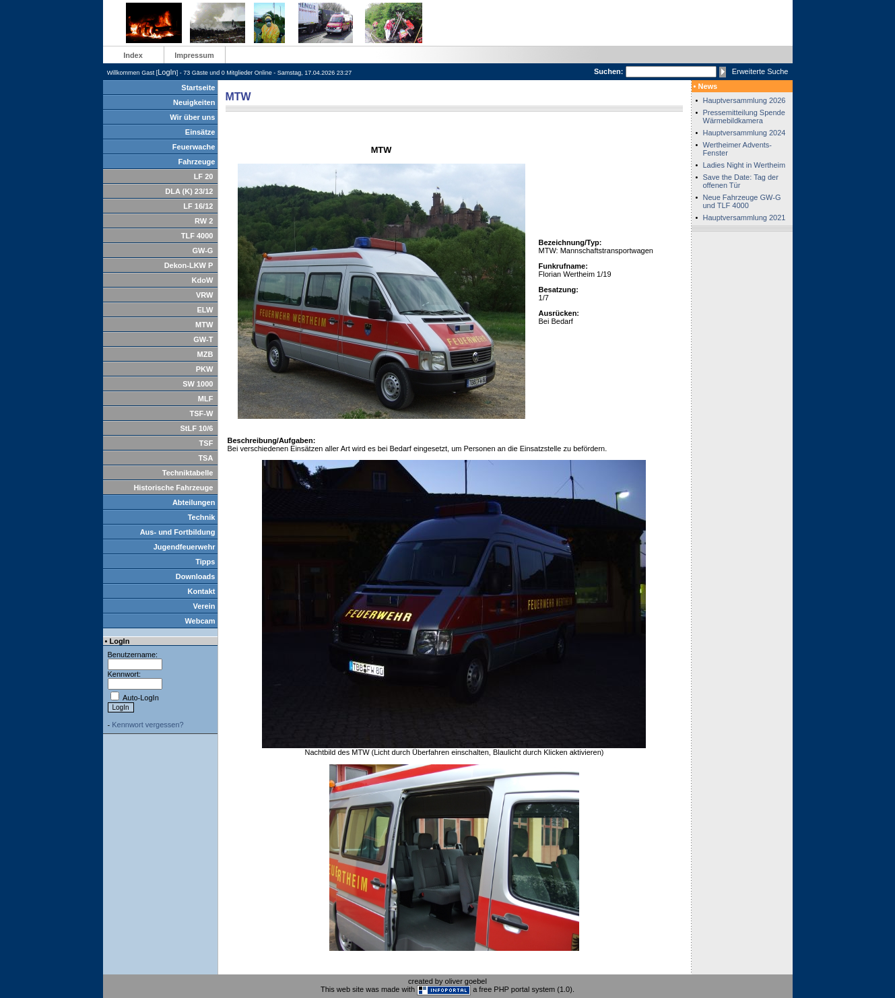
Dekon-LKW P (188, 265)
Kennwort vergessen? (147, 725)
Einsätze (200, 132)
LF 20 (203, 176)
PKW (204, 369)
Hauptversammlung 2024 (744, 133)
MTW (204, 325)
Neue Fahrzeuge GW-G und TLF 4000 (742, 201)
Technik (202, 517)
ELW (205, 310)
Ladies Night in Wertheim (744, 165)
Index (133, 55)
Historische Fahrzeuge (173, 488)
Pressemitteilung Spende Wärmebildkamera (744, 116)
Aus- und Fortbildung (178, 532)
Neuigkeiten (194, 102)
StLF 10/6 (196, 428)
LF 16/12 (198, 206)
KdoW (202, 280)
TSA (205, 458)
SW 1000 (198, 384)
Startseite (198, 88)
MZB (205, 354)
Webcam (200, 621)
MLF (205, 399)
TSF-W (201, 413)
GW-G (202, 250)
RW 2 (204, 221)
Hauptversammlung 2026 (744, 100)
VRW (204, 295)
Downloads (196, 576)
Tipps (205, 562)
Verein (204, 606)
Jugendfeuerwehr (185, 547)
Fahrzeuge (196, 162)
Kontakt (201, 591)
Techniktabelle (187, 473)
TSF (206, 443)
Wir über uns (192, 117)
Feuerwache (194, 147)
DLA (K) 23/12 (189, 191)
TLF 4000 (197, 236)
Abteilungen (194, 502)
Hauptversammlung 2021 (744, 217)
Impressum (194, 55)
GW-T (203, 339)
